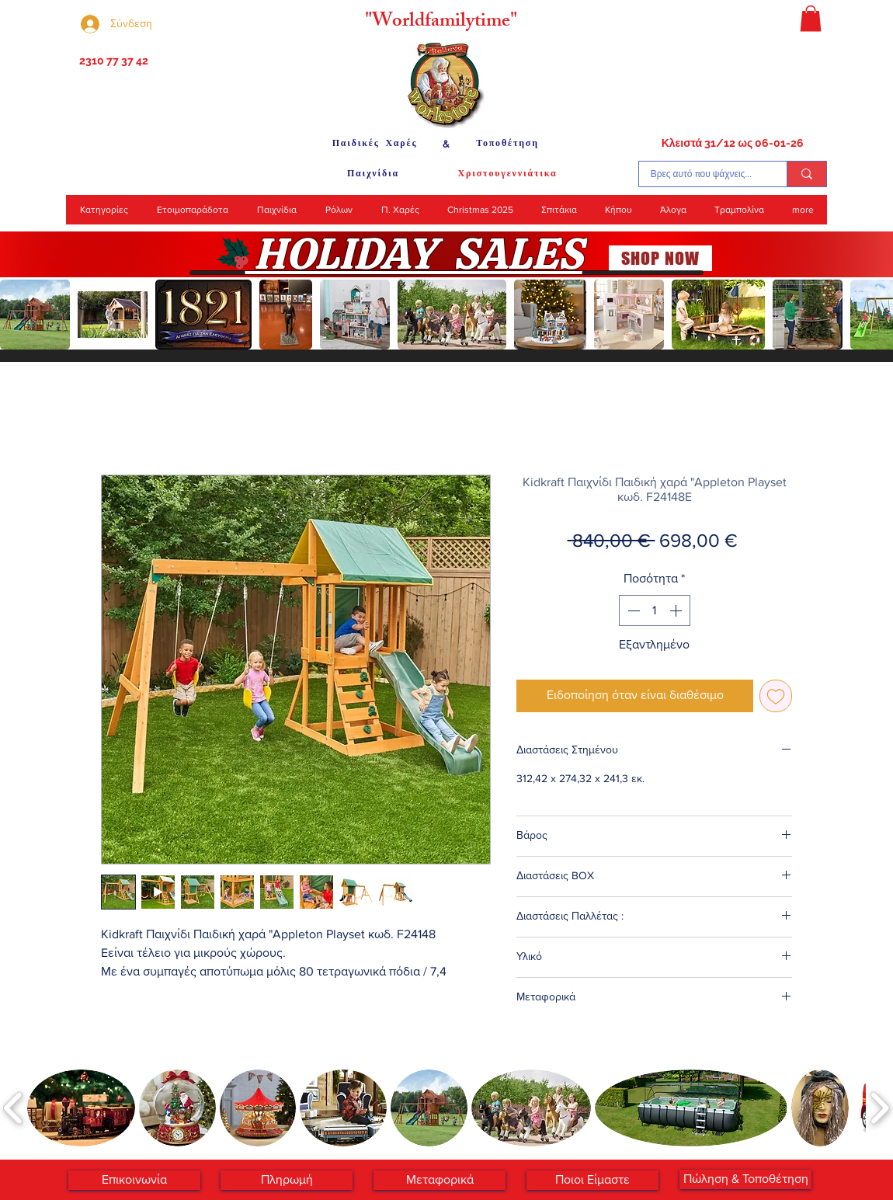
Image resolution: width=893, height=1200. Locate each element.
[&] (446, 143)
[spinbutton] (654, 610)
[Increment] (677, 610)
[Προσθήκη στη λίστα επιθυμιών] (775, 696)
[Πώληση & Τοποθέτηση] (745, 1179)
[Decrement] (632, 610)
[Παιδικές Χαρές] (375, 143)
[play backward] (19, 315)
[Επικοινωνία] (134, 1180)
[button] (811, 18)
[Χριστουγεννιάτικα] (507, 174)
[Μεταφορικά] (440, 1180)
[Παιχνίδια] (373, 174)
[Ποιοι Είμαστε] (592, 1180)
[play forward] (873, 315)
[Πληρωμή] (287, 1180)
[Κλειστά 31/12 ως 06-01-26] (732, 143)
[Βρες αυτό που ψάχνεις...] (701, 174)
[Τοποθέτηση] (507, 143)
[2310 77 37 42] (112, 61)
